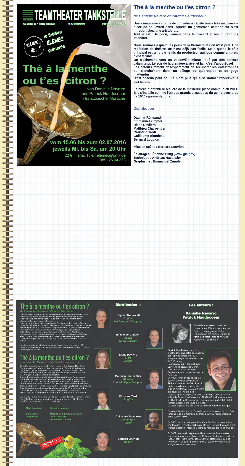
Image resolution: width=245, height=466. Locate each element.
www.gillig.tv (184, 154)
